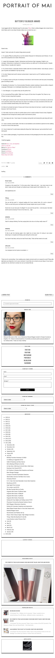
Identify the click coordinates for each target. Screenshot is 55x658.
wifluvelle (7, 245)
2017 (6, 430)
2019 (6, 425)
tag (7, 166)
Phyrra (9, 149)
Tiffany (29, 28)
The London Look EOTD (13, 487)
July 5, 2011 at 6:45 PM (9, 230)
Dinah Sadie (8, 180)
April (8, 525)
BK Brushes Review (15, 611)
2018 (6, 428)
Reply (52, 194)
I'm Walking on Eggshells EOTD (15, 459)
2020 (6, 423)
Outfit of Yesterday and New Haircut (16, 462)
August (8, 453)
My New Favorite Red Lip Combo (15, 489)
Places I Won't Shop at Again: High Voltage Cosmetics (20, 514)
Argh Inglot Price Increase (13, 485)
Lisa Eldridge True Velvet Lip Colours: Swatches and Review (26, 629)
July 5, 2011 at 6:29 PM (9, 200)
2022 (6, 419)
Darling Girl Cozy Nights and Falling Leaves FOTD (19, 500)
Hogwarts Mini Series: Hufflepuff (15, 493)
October (9, 449)
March (8, 527)
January (9, 531)
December (9, 445)
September (9, 451)
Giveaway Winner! (11, 478)
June (8, 521)
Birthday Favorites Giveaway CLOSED (16, 457)
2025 (6, 417)
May (8, 523)
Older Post (48, 295)
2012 (6, 440)
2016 (6, 432)
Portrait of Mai (27, 6)
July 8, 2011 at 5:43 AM (9, 247)
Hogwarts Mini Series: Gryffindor (15, 495)
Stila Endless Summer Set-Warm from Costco (18, 476)
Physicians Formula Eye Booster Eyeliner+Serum (19, 502)
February (9, 529)
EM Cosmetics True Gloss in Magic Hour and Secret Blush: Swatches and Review (27, 562)
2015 (6, 434)
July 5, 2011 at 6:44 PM (9, 218)
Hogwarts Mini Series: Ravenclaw (15, 498)
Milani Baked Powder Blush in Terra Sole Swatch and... (21, 508)
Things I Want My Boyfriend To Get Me (16, 517)
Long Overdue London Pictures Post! (16, 519)
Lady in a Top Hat (5, 145)
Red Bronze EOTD (11, 483)
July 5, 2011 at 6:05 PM (9, 182)
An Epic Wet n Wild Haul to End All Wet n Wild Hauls (20, 466)
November (9, 447)
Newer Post (6, 295)
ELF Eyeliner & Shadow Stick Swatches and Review (20, 470)
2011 (6, 442)
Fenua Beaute (9, 153)
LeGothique (8, 151)
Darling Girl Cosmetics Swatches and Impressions (19, 506)
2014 (6, 436)
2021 (6, 421)
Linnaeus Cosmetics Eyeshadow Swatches (18, 474)
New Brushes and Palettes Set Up (15, 512)
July (8, 455)
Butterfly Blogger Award (13, 510)
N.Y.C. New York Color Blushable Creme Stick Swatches (21, 481)
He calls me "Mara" (10, 147)
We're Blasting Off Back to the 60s (15, 464)
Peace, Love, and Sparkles (12, 143)
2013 (6, 438)
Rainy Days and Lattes (7, 154)
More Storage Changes (13, 472)
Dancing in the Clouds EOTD (14, 468)
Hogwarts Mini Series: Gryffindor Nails (16, 491)
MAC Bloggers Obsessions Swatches (16, 504)
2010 (6, 534)
